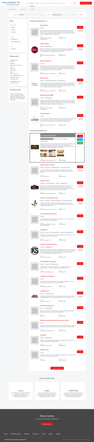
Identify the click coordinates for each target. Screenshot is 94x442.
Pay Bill (36, 3)
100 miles (13, 32)
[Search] (80, 14)
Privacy (51, 434)
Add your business (86, 3)
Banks (11, 72)
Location (49, 14)
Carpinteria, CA (23, 9)
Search (32, 3)
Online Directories (16, 434)
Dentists (12, 61)
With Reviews (14, 39)
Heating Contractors (14, 77)
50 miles (13, 29)
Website (81, 30)
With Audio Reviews (16, 41)
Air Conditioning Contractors (16, 75)
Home (27, 3)
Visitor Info (62, 3)
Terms (43, 434)
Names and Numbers (20, 439)
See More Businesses (57, 368)
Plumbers (12, 63)
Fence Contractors (14, 83)
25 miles (13, 27)
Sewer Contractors (14, 73)
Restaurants (13, 68)
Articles (48, 3)
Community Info (55, 3)
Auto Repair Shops (14, 79)
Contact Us (42, 3)
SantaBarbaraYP (12, 9)
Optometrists (13, 70)
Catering (13, 48)
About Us (26, 434)
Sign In (75, 3)
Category (15, 14)
